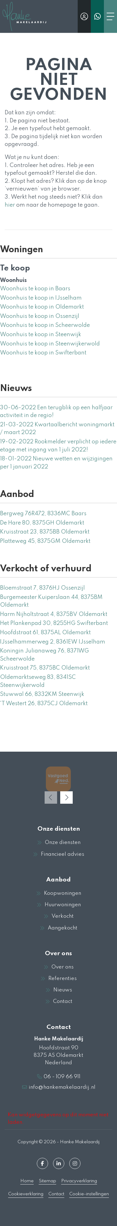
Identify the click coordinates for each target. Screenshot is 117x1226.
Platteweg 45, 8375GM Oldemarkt (45, 541)
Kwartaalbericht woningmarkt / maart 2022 (57, 429)
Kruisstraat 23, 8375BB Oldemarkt (45, 532)
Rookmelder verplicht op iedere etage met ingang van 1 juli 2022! (58, 446)
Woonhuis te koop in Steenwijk (40, 334)
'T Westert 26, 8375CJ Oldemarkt (44, 703)
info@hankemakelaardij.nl (62, 1087)
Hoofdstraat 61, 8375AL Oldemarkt (45, 632)
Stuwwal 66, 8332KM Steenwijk (42, 694)
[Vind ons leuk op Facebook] (42, 1163)
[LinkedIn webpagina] (58, 1163)
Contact (56, 1194)
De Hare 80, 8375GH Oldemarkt (42, 523)
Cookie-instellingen (89, 1194)
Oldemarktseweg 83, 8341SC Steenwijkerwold (38, 681)
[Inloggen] (84, 16)
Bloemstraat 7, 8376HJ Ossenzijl (42, 588)
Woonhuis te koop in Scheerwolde (45, 325)
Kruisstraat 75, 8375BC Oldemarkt (45, 668)
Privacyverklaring (79, 1181)
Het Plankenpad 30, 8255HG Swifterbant (54, 623)
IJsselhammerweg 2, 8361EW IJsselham (52, 642)
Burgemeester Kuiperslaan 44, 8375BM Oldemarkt (51, 601)
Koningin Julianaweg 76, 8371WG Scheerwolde (44, 655)
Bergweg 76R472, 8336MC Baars (43, 513)
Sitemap (47, 1181)
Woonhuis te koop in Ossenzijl (39, 316)
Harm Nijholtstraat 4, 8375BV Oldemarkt (53, 614)
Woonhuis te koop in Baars (35, 289)
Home (27, 1181)
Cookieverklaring (25, 1194)
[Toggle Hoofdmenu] (110, 16)
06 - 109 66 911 (62, 1076)
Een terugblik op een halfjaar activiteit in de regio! (56, 412)
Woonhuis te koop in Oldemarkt (42, 307)
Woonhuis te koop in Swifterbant (43, 353)
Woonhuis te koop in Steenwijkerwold (50, 344)
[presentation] (51, 797)
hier (10, 205)
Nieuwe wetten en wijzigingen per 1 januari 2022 (56, 463)
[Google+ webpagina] (74, 1163)
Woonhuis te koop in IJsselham (41, 298)
